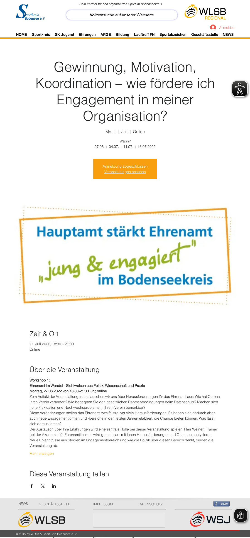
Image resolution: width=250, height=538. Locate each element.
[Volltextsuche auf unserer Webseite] (121, 15)
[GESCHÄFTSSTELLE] (56, 504)
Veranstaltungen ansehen (125, 171)
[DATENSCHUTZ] (152, 504)
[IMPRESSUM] (110, 504)
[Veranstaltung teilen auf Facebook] (31, 486)
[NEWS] (26, 503)
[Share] (221, 503)
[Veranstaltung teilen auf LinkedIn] (54, 486)
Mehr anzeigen (41, 453)
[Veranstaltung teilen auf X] (43, 486)
